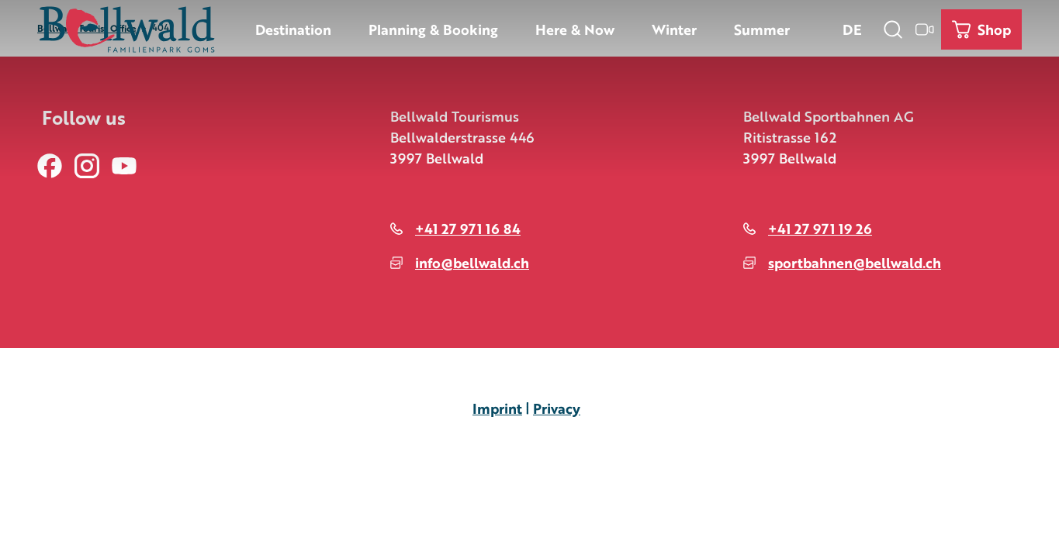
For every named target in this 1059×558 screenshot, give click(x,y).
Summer (762, 28)
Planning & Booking (433, 28)
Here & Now (574, 28)
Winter (674, 28)
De (852, 28)
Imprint (497, 407)
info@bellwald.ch (472, 262)
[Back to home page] (126, 29)
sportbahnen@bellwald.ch (854, 262)
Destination (293, 28)
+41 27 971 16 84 (468, 228)
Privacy (556, 407)
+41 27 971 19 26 (820, 228)
